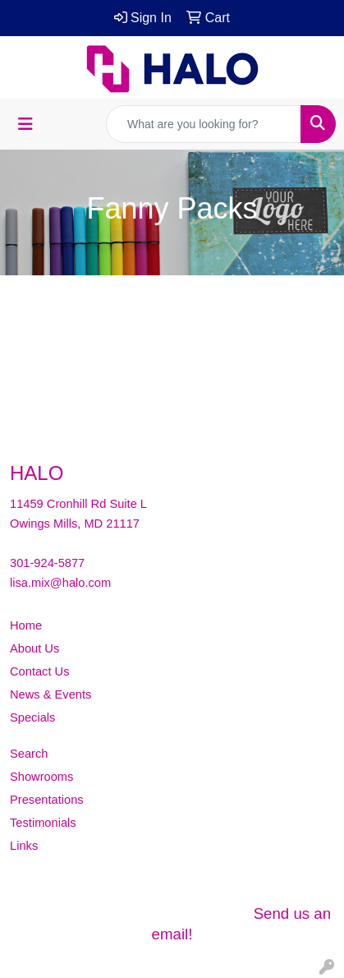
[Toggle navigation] (25, 124)
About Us (34, 648)
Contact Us (40, 671)
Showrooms (41, 776)
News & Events (50, 694)
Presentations (47, 799)
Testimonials (43, 822)
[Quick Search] (203, 124)
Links (24, 845)
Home (26, 625)
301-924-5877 (47, 563)
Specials (32, 717)
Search (29, 753)
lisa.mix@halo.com (60, 582)
